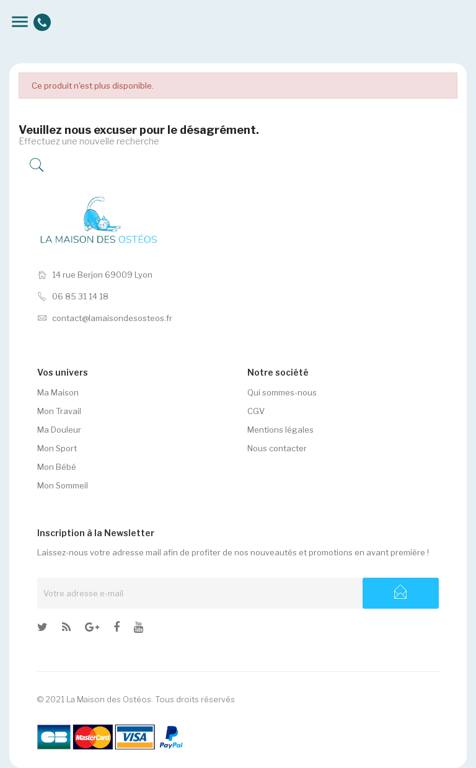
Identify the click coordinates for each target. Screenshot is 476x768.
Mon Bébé (56, 467)
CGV (256, 411)
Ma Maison (58, 392)
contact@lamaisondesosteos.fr (104, 318)
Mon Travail (59, 411)
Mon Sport (57, 448)
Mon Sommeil (62, 485)
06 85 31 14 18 (72, 296)
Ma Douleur (59, 430)
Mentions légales (280, 430)
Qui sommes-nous (282, 392)
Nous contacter (277, 448)
